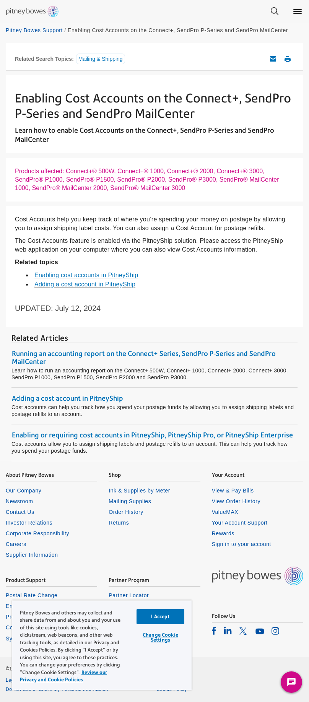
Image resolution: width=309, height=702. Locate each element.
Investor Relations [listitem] (29, 523)
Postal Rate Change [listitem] (31, 595)
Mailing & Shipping (100, 59)
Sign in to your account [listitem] (241, 544)
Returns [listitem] (119, 523)
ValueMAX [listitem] (225, 512)
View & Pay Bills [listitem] (233, 490)
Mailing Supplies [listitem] (130, 501)
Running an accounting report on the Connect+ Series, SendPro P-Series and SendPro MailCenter (144, 357)
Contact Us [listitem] (20, 512)
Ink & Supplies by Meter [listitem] (139, 490)
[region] (102, 645)
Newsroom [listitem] (19, 501)
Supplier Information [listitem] (32, 555)
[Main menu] (297, 11)
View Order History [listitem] (236, 501)
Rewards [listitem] (223, 533)
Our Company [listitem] (23, 490)
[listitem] (214, 630)
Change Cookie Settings (160, 637)
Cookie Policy (171, 689)
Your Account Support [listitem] (240, 523)
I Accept (160, 616)
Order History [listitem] (126, 512)
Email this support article (273, 58)
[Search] (274, 11)
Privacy (164, 680)
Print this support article (287, 58)
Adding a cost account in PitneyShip (84, 284)
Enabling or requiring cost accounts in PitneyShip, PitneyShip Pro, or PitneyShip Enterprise (152, 435)
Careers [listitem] (16, 544)
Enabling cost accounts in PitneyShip (86, 275)
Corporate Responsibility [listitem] (37, 533)
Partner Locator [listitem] (129, 595)
